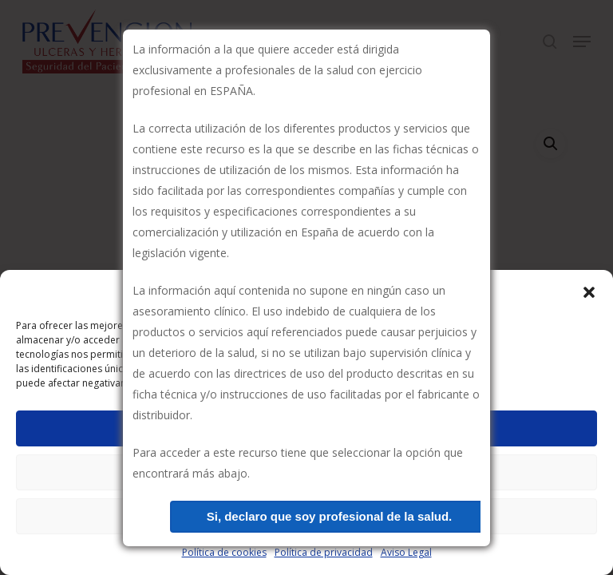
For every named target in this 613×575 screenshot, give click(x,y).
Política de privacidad (324, 552)
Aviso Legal (406, 552)
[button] (589, 292)
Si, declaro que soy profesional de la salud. (330, 516)
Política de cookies (224, 552)
